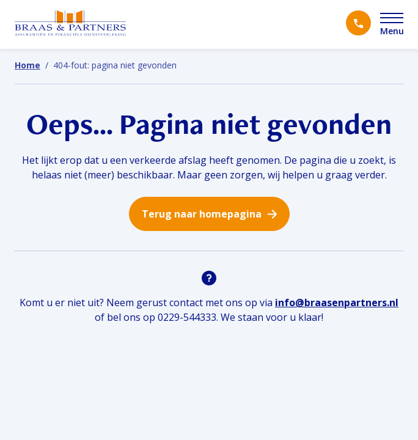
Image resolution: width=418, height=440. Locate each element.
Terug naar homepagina (202, 214)
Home (27, 65)
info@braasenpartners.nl (336, 302)
